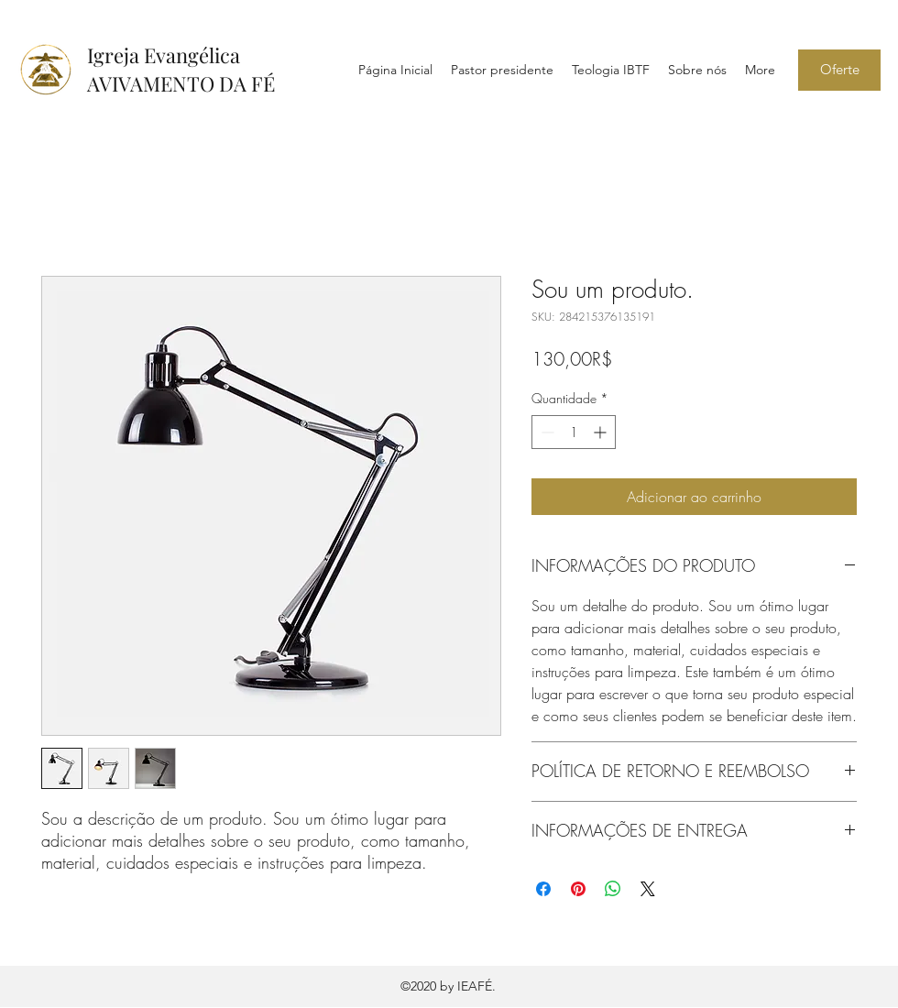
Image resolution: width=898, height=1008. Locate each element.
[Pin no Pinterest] (578, 889)
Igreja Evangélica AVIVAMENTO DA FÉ (181, 69)
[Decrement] (545, 432)
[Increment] (601, 432)
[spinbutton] (573, 432)
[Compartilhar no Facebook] (543, 889)
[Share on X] (648, 889)
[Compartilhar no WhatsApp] (613, 889)
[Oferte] (839, 70)
